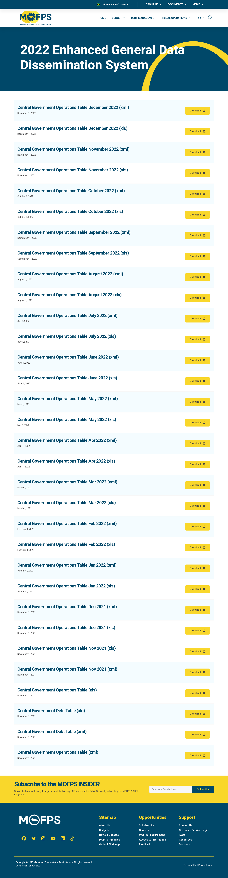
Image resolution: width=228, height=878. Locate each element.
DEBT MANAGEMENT (143, 17)
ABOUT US (154, 4)
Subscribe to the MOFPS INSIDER (57, 784)
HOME (102, 17)
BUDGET (118, 18)
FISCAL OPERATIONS (176, 18)
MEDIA (198, 4)
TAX (200, 18)
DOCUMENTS (177, 4)
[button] (197, 111)
